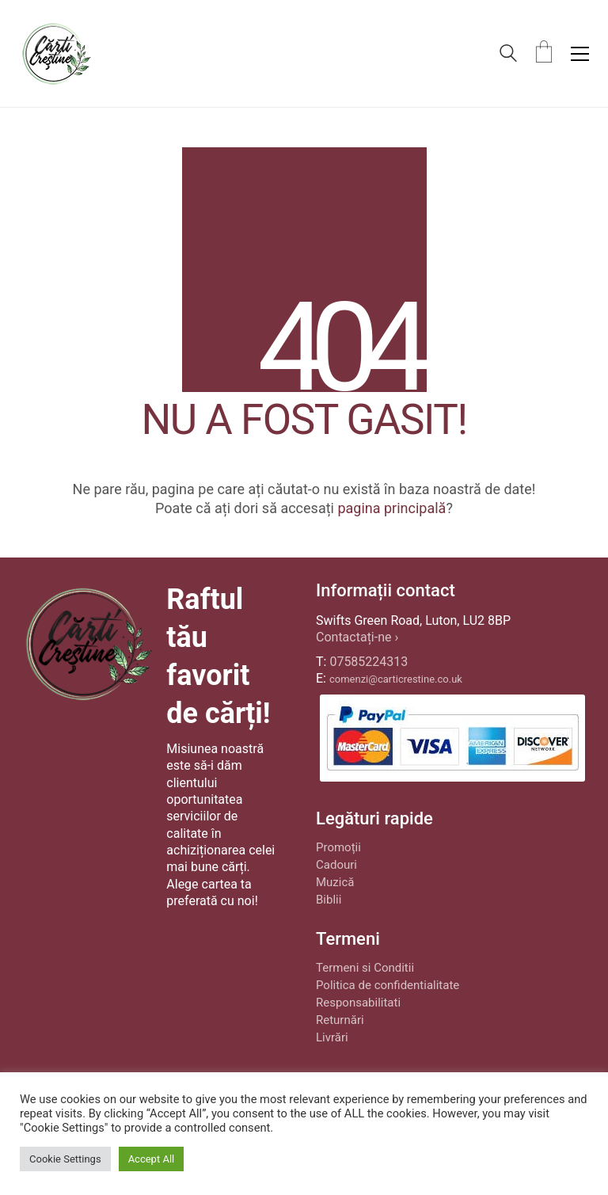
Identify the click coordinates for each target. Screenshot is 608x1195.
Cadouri (336, 865)
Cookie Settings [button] (65, 1159)
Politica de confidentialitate (387, 985)
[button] (580, 54)
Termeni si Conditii (365, 968)
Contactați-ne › (357, 637)
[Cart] (544, 53)
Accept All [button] (151, 1159)
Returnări (340, 1020)
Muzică (335, 882)
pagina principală (391, 508)
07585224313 (368, 661)
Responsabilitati (358, 1002)
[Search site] (508, 55)
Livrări (332, 1037)
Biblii (328, 899)
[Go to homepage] (56, 53)
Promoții (338, 847)
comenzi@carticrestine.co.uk (395, 679)
